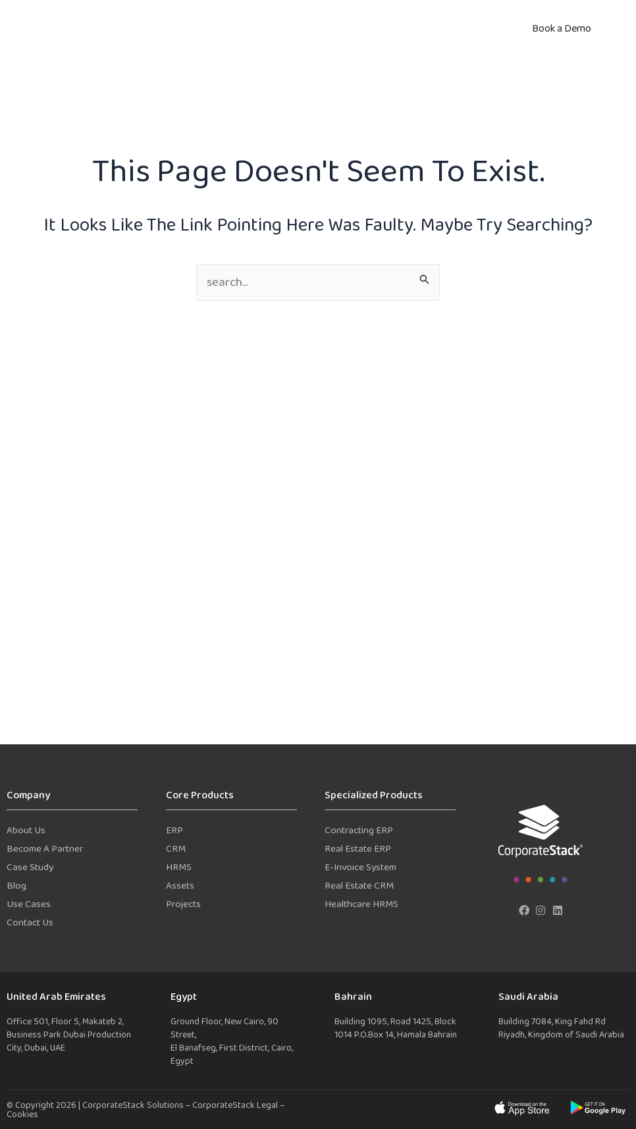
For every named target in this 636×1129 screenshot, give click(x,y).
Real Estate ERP (358, 849)
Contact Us (30, 923)
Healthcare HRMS (361, 904)
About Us (26, 831)
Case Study (30, 868)
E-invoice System (360, 868)
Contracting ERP (359, 831)
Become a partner (45, 849)
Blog (16, 886)
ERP (174, 831)
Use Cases (29, 904)
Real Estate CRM (359, 886)
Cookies (22, 1114)
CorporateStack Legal (236, 1105)
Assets (180, 886)
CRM (176, 849)
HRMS (179, 868)
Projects (183, 904)
